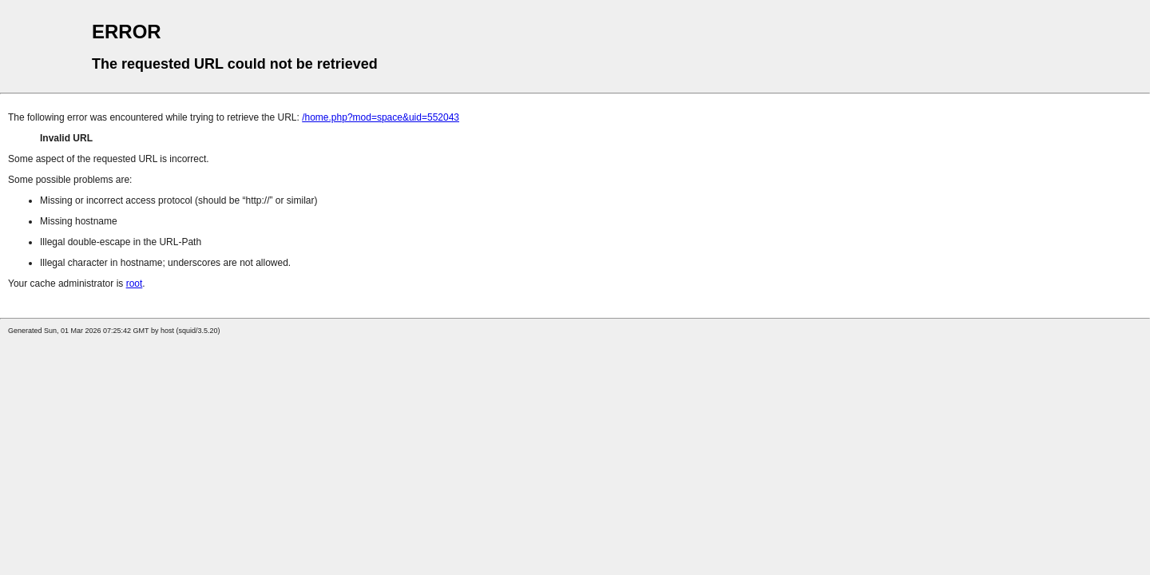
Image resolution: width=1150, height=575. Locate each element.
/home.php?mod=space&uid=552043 (380, 117)
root (134, 283)
